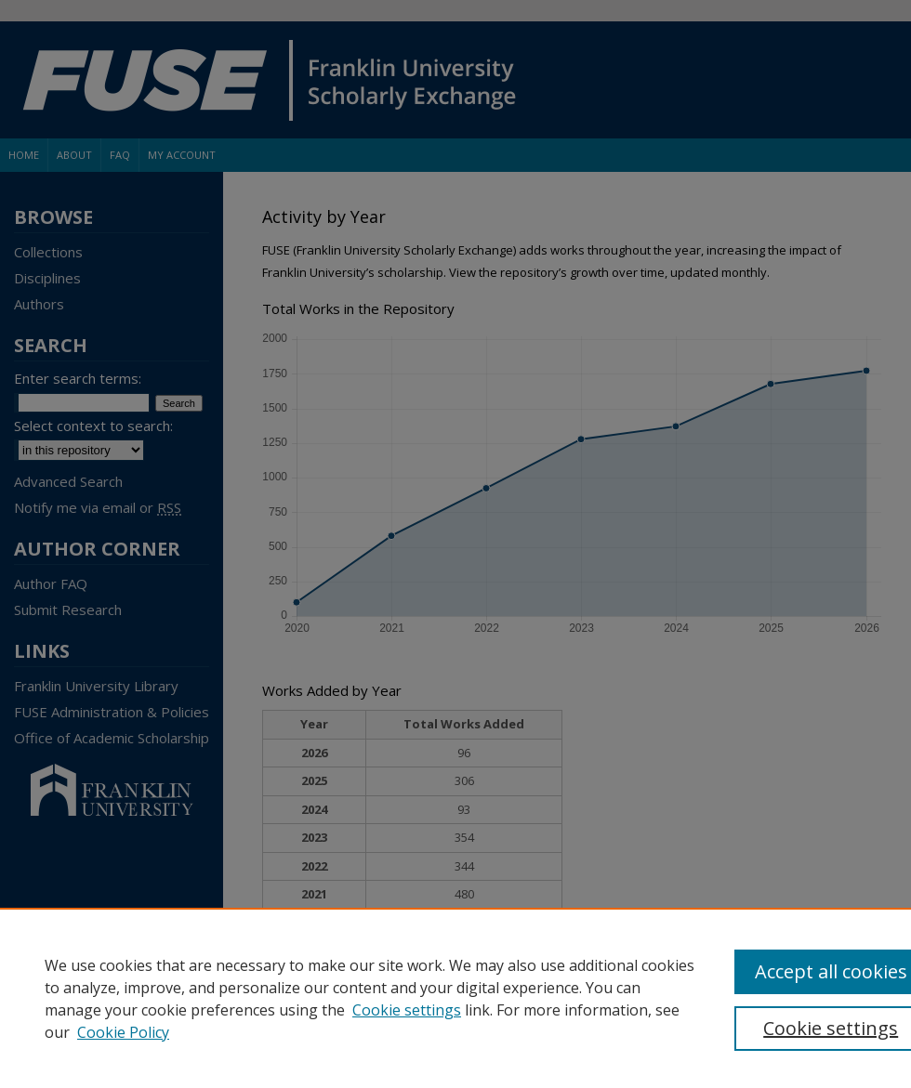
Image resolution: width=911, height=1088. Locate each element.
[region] (455, 998)
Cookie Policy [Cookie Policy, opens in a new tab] (123, 1032)
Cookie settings (406, 1010)
